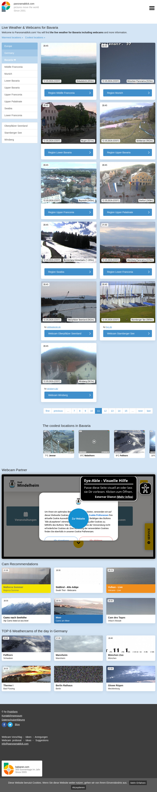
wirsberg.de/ (52, 389)
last (149, 411)
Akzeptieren (78, 787)
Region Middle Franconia (61, 93)
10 (91, 411)
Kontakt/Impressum (12, 715)
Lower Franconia (13, 115)
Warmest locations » (12, 37)
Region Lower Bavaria (60, 152)
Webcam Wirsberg (58, 395)
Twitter (10, 724)
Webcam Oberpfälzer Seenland (64, 333)
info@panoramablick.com (15, 743)
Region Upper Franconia (61, 212)
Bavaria (10, 60)
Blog (17, 724)
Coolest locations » (35, 37)
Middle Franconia (13, 67)
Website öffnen (78, 518)
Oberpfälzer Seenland (15, 125)
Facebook (4, 724)
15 (126, 411)
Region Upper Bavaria (119, 152)
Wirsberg (9, 139)
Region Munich (115, 93)
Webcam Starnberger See (121, 333)
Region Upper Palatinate (120, 212)
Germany (9, 53)
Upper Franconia (13, 94)
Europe (8, 46)
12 (105, 411)
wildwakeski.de (54, 327)
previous (58, 411)
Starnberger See (13, 132)
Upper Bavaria (12, 87)
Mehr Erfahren (137, 783)
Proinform (12, 711)
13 (112, 411)
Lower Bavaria (12, 80)
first (48, 411)
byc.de (109, 327)
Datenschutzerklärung (13, 719)
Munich (8, 73)
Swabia (8, 108)
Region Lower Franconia (120, 272)
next (140, 411)
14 (119, 411)
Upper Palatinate (13, 101)
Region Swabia (56, 272)
